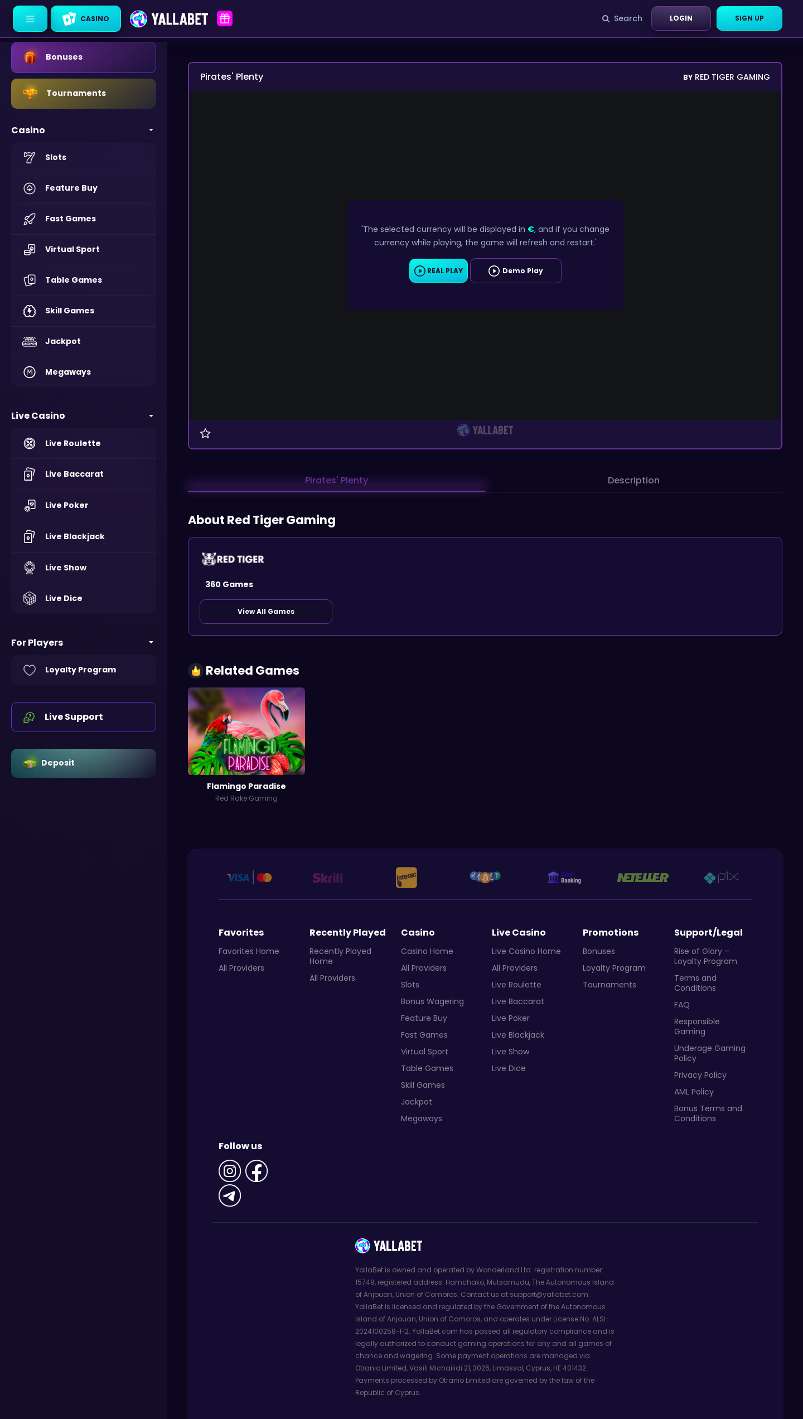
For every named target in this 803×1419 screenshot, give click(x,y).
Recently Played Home (340, 956)
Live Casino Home (526, 951)
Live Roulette (516, 985)
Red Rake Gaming (246, 798)
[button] (83, 130)
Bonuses (599, 951)
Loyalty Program (614, 968)
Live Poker (511, 1018)
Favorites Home (249, 951)
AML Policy (694, 1092)
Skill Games (423, 1085)
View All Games (266, 611)
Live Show (510, 1052)
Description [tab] (634, 480)
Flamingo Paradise (246, 786)
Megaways (421, 1118)
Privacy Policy (700, 1075)
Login (681, 18)
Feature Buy (424, 1018)
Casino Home (427, 951)
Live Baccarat (518, 1001)
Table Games (427, 1068)
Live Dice (509, 1068)
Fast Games (424, 1035)
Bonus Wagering (432, 1001)
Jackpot (416, 1102)
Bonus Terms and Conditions (708, 1113)
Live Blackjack (518, 1035)
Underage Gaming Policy (710, 1053)
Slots (410, 985)
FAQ (682, 1005)
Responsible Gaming (697, 1026)
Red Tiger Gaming (726, 77)
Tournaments (609, 985)
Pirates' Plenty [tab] (336, 480)
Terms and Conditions (695, 983)
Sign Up (749, 18)
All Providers (241, 968)
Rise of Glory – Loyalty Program (705, 956)
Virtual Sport (424, 1052)
